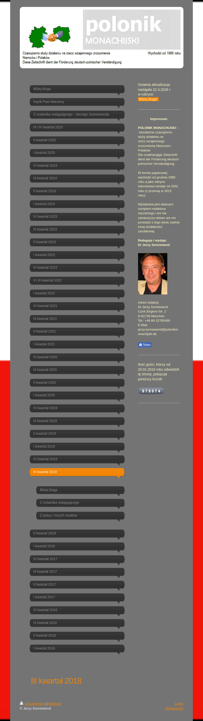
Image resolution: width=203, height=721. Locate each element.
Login (179, 704)
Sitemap (54, 704)
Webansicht (174, 708)
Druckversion (33, 704)
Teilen (145, 345)
